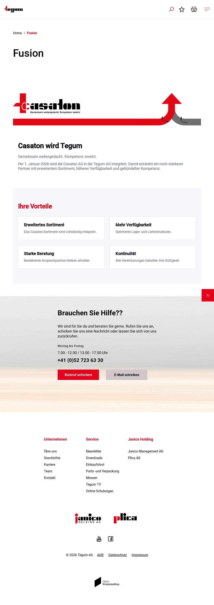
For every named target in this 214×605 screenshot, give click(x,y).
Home (17, 33)
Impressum (140, 555)
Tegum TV (93, 484)
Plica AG (134, 458)
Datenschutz (117, 555)
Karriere (49, 464)
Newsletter (93, 451)
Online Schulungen (99, 491)
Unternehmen (55, 439)
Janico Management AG (145, 451)
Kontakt (49, 478)
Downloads (94, 458)
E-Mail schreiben (126, 375)
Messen (91, 478)
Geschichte (52, 458)
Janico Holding (140, 439)
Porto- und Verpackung (102, 471)
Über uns (50, 451)
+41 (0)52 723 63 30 (80, 360)
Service (92, 439)
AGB (100, 555)
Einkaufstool (95, 464)
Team (48, 471)
